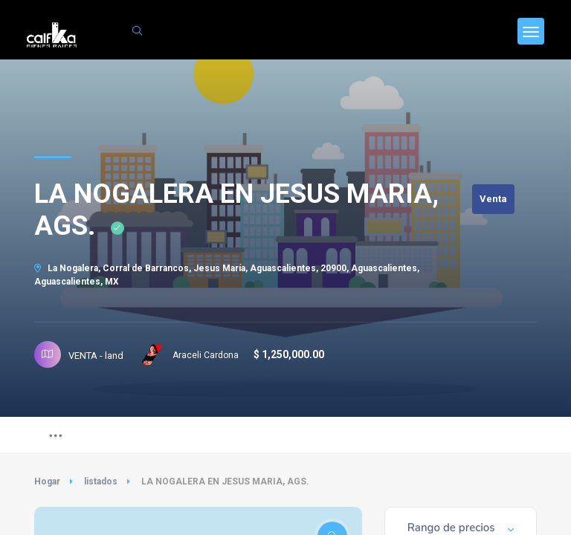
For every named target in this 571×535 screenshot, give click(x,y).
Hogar (47, 481)
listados (100, 481)
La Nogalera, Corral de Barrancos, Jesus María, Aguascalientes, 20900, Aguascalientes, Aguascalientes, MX (226, 275)
